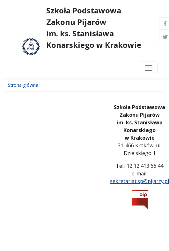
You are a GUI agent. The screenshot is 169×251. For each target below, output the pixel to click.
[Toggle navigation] (149, 68)
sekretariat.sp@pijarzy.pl (139, 181)
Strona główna (23, 85)
